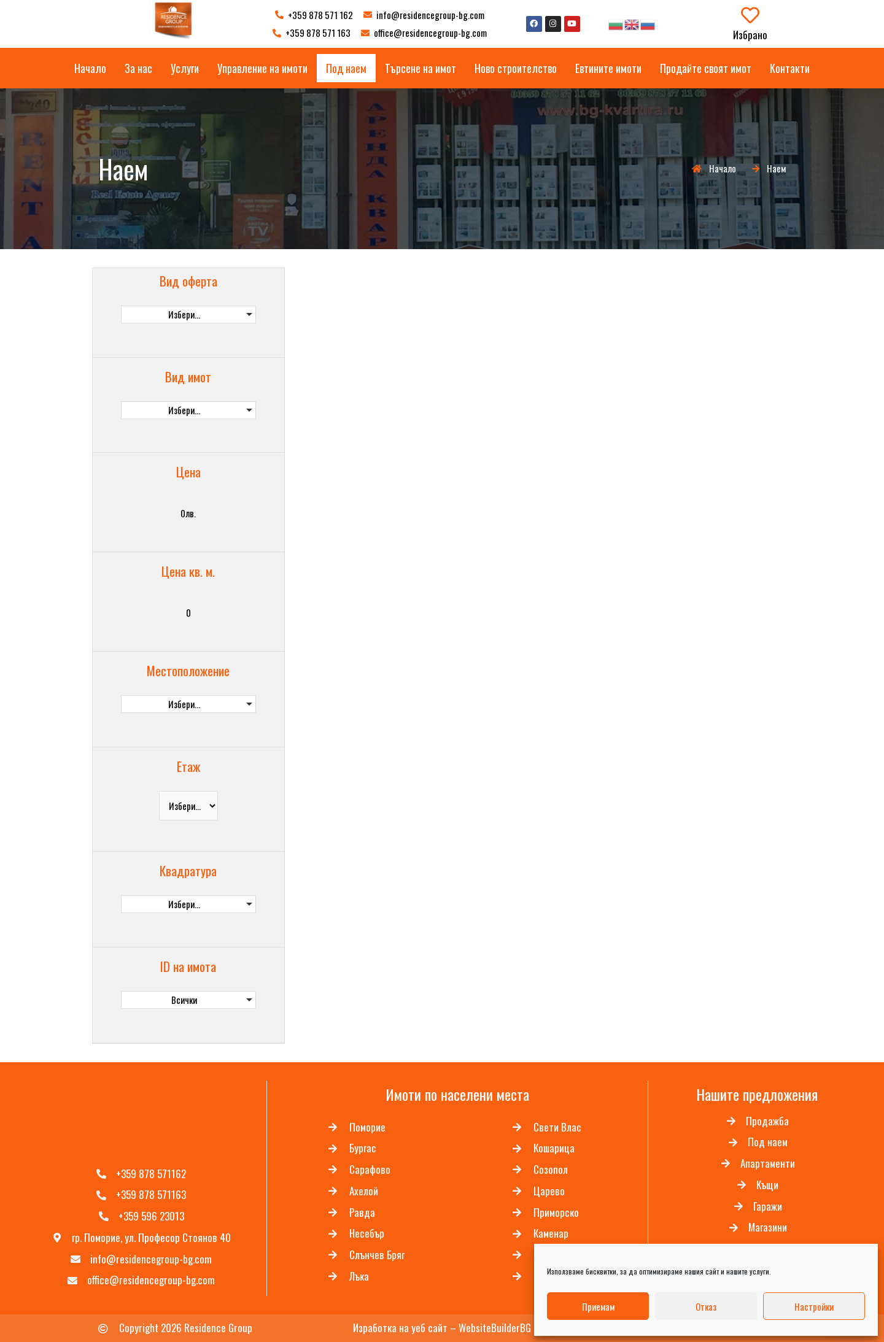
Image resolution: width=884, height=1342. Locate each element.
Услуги (185, 68)
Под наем (346, 68)
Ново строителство (516, 68)
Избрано (750, 34)
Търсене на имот (420, 68)
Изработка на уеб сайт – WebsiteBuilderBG (442, 1328)
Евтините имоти (608, 68)
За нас (138, 68)
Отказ (706, 1306)
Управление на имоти (262, 68)
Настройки (814, 1306)
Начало (90, 68)
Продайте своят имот (705, 68)
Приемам (598, 1306)
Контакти (790, 68)
